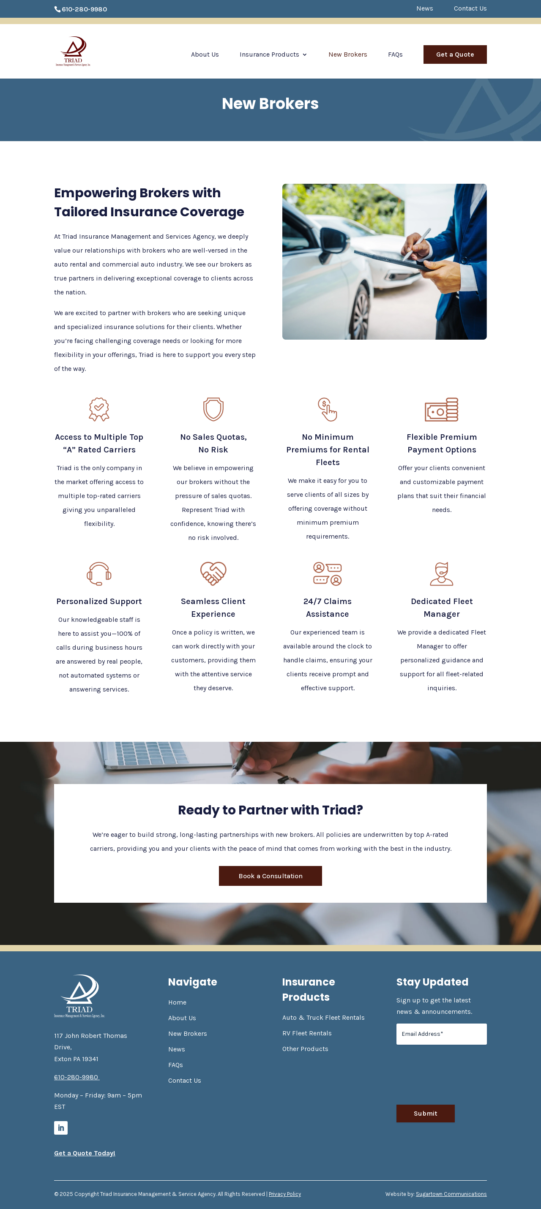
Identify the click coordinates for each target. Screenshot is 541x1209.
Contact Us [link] (470, 8)
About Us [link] (205, 55)
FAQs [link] (395, 55)
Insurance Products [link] (269, 55)
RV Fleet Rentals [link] (307, 1033)
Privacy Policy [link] (285, 1194)
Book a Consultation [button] (270, 876)
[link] (84, 50)
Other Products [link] (305, 1049)
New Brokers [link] (347, 55)
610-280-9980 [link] (84, 9)
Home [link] (177, 1002)
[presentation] (460, 1078)
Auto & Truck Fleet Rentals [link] (323, 1017)
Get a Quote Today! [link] (84, 1153)
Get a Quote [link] (455, 54)
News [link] (424, 8)
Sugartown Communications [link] (451, 1194)
